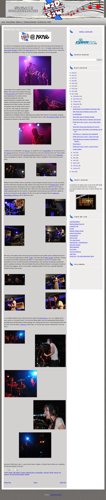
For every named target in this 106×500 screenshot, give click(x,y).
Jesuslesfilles (47, 151)
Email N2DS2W (85, 32)
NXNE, (50, 48)
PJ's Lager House (75, 240)
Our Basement (74, 235)
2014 (73, 86)
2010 (73, 171)
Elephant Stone (54, 184)
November (76, 99)
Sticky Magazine (74, 247)
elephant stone (30, 472)
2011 (73, 94)
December (76, 96)
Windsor (27, 474)
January (75, 168)
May (74, 158)
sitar (52, 189)
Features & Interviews (30, 22)
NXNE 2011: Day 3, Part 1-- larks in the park (86, 136)
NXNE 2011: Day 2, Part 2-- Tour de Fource (85, 146)
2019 (73, 73)
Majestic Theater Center (77, 231)
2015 (73, 83)
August (75, 107)
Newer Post (7, 482)
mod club (46, 472)
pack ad (56, 472)
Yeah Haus (73, 254)
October (75, 101)
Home (3, 22)
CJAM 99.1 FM (74, 226)
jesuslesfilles (39, 472)
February (75, 165)
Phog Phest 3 (77, 144)
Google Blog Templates (55, 494)
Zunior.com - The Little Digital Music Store (82, 256)
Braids (31, 257)
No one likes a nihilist (52, 117)
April (74, 160)
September (76, 104)
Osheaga (9, 153)
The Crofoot (73, 249)
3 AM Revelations (75, 221)
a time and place (10, 94)
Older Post (63, 482)
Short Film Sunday (75, 245)
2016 (73, 80)
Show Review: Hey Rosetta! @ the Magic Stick (86, 109)
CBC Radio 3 (17, 472)
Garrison (27, 151)
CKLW (24, 193)
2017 (73, 78)
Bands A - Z (19, 22)
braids (10, 472)
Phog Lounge (73, 238)
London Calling (77, 149)
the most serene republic (17, 474)
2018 (73, 75)
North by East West (75, 233)
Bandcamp (60, 155)
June (74, 155)
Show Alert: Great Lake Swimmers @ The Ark (86, 127)
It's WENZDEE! (77, 114)
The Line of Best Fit (75, 251)
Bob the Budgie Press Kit (77, 224)
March (75, 163)
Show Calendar (10, 22)
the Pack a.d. (44, 318)
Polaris (6, 189)
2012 (73, 91)
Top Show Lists (41, 22)
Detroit (23, 472)
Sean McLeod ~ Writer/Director (79, 242)
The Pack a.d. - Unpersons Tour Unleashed (85, 134)
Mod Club (29, 50)
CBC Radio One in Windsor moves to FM (85, 111)
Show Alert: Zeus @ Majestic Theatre (84, 117)
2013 (73, 88)
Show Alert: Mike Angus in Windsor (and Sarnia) (87, 119)
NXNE (49, 22)
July (74, 152)
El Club (72, 228)
